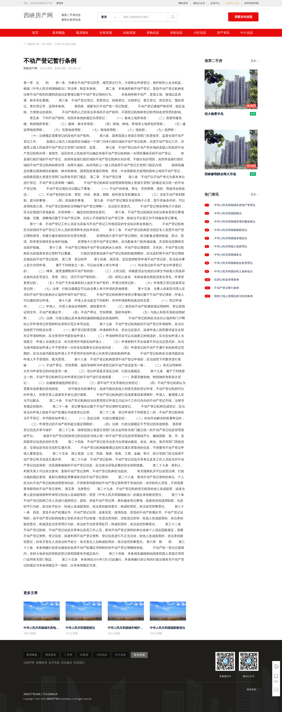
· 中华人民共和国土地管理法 (230, 246)
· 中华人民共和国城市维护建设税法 (234, 221)
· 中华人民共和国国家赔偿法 (230, 230)
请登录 (59, 3)
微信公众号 (199, 3)
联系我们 (79, 662)
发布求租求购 (251, 3)
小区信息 (200, 33)
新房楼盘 (58, 33)
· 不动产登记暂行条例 (226, 287)
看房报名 (82, 33)
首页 (35, 33)
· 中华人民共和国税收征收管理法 (233, 263)
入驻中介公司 (232, 3)
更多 (253, 60)
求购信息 (152, 33)
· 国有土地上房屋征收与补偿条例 (233, 296)
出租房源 (129, 33)
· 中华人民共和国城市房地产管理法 (234, 205)
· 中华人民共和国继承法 (227, 254)
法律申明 (29, 662)
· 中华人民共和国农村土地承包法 (233, 271)
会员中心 (215, 3)
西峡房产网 (38, 15)
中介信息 (246, 33)
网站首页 (183, 3)
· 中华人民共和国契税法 (227, 213)
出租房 (84, 654)
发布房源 (139, 654)
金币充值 (54, 662)
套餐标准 (41, 662)
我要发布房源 (243, 16)
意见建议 (66, 662)
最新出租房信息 (71, 19)
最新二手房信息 (71, 15)
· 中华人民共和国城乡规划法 (230, 238)
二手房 (68, 654)
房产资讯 (223, 33)
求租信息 (176, 33)
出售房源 (106, 33)
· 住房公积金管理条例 (226, 279)
